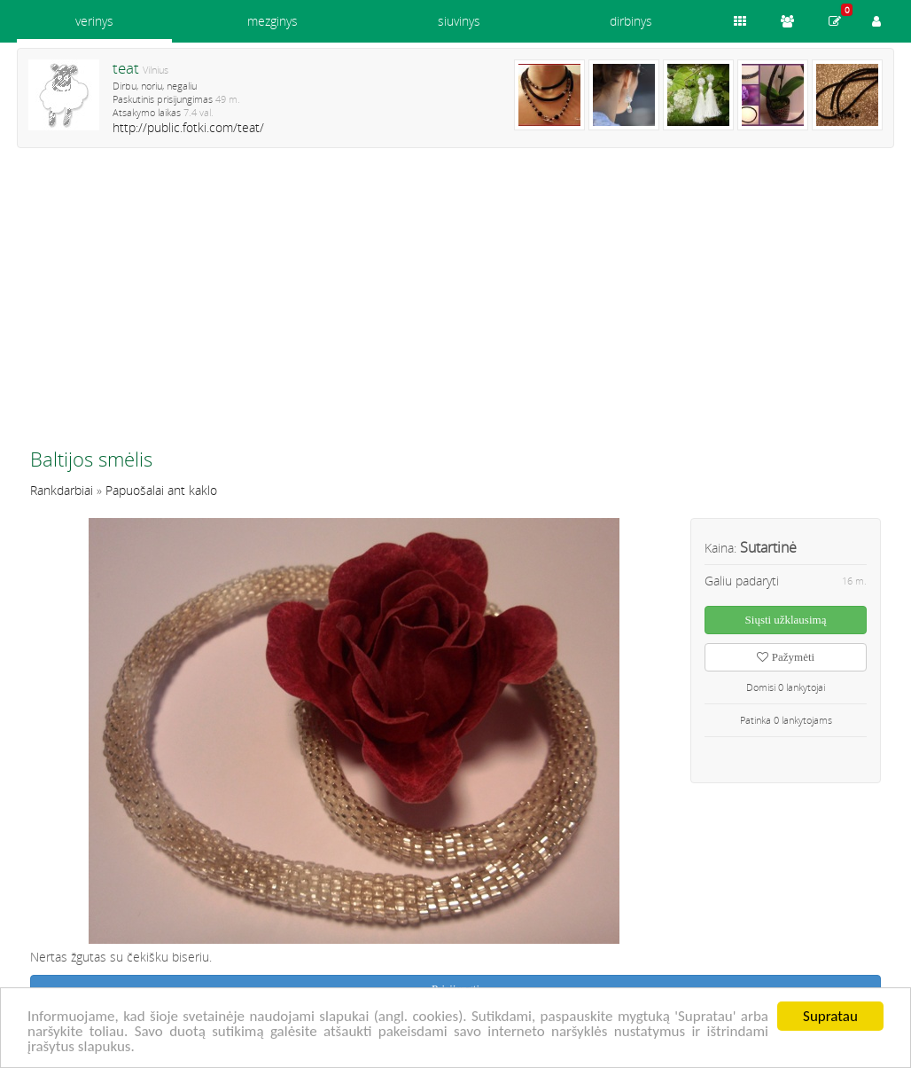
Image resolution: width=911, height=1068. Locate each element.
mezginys (272, 20)
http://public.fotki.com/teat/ (188, 127)
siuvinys (459, 20)
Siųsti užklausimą (786, 619)
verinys (94, 20)
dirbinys (631, 20)
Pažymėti (785, 657)
